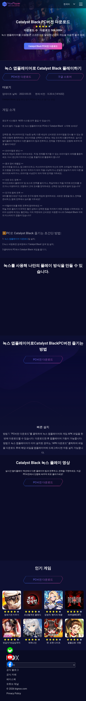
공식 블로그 (12, 669)
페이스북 (11, 679)
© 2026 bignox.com (16, 688)
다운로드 (23, 239)
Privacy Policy (13, 693)
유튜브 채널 (12, 684)
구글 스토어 (65, 76)
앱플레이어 (14, 239)
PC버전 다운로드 (21, 76)
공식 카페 (11, 674)
